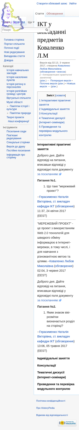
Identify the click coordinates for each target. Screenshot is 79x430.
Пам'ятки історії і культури (18, 108)
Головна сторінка (14, 39)
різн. (43, 80)
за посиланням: (48, 174)
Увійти (72, 3)
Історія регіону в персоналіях (16, 86)
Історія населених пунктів (17, 79)
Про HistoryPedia (45, 408)
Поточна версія (48, 83)
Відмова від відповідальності (52, 415)
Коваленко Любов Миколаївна (55, 67)
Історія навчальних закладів (18, 72)
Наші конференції (18, 121)
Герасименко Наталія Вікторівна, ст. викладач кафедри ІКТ (53, 201)
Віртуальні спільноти (19, 98)
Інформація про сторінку (16, 156)
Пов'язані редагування (14, 137)
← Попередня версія (59, 80)
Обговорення (55, 13)
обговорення (48, 71)
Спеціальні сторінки (18, 142)
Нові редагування (14, 52)
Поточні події (11, 47)
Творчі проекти (15, 117)
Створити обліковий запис (52, 3)
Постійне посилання (18, 150)
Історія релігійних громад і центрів (17, 92)
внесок (61, 71)
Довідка (8, 60)
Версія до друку (16, 146)
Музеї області (15, 102)
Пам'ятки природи (20, 113)
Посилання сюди (16, 131)
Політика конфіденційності (50, 401)
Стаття (39, 13)
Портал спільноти (14, 43)
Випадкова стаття (14, 56)
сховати (60, 95)
